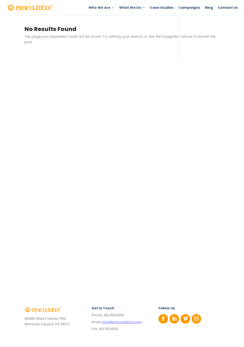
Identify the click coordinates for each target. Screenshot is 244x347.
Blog (209, 8)
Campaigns (189, 8)
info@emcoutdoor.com (122, 322)
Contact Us (228, 8)
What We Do (130, 8)
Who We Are (99, 8)
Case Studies (162, 8)
